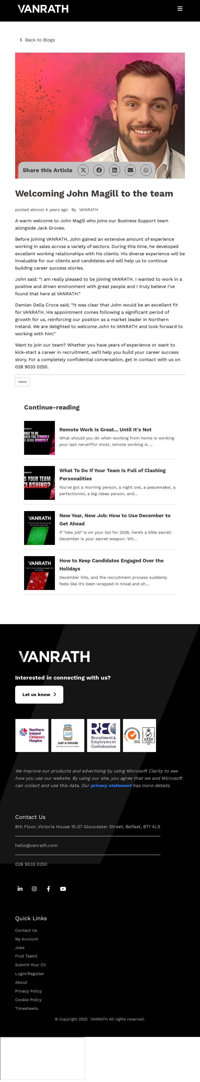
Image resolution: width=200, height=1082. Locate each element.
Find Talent (26, 956)
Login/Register (29, 973)
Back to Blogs (40, 40)
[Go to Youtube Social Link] (63, 889)
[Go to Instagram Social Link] (34, 889)
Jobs (20, 947)
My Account (26, 939)
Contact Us (26, 930)
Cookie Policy (28, 999)
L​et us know (36, 694)
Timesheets (26, 1008)
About (21, 982)
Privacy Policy (28, 991)
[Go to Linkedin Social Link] (20, 889)
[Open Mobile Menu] (180, 8)
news (22, 382)
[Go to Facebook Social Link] (49, 889)
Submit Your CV (30, 964)
